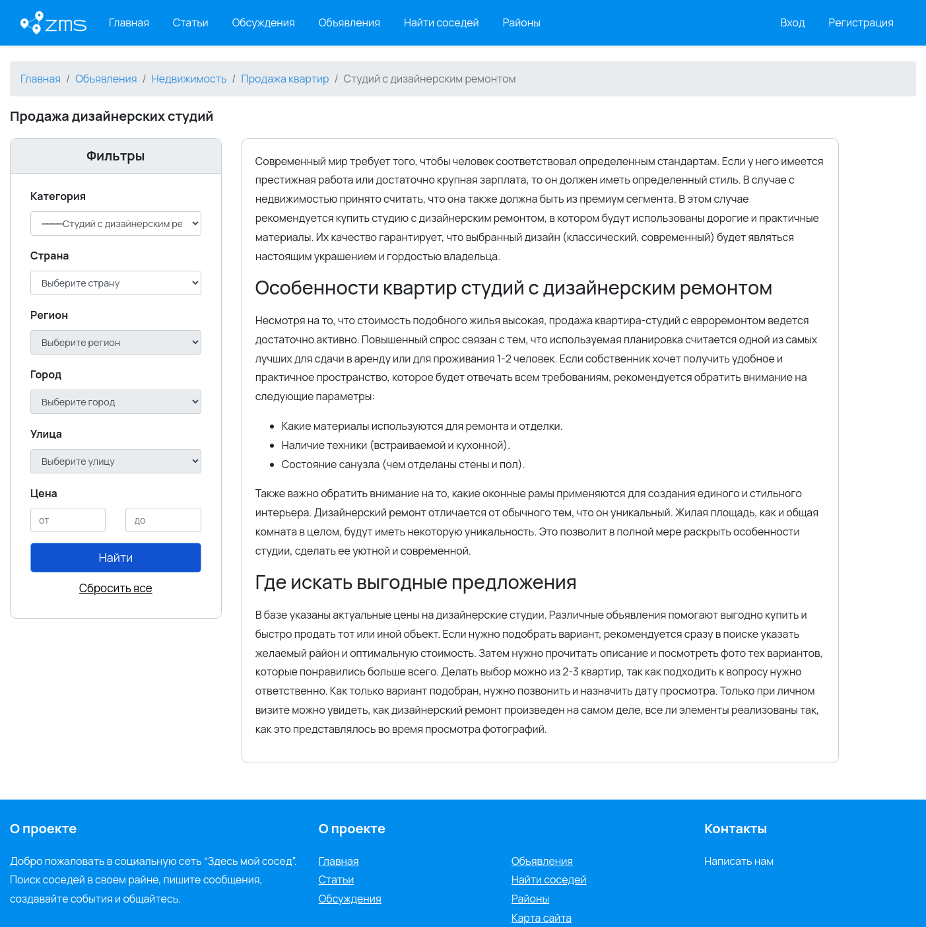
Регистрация (861, 22)
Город (45, 374)
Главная (129, 22)
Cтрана (49, 255)
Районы (522, 22)
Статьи (191, 22)
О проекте (352, 828)
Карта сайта (542, 917)
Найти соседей (441, 22)
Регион (49, 315)
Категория (58, 196)
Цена (43, 493)
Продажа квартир (285, 78)
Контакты (735, 828)
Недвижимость (189, 78)
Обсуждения (263, 22)
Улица (46, 434)
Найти (115, 557)
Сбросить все (115, 588)
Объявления (349, 22)
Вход (793, 22)
